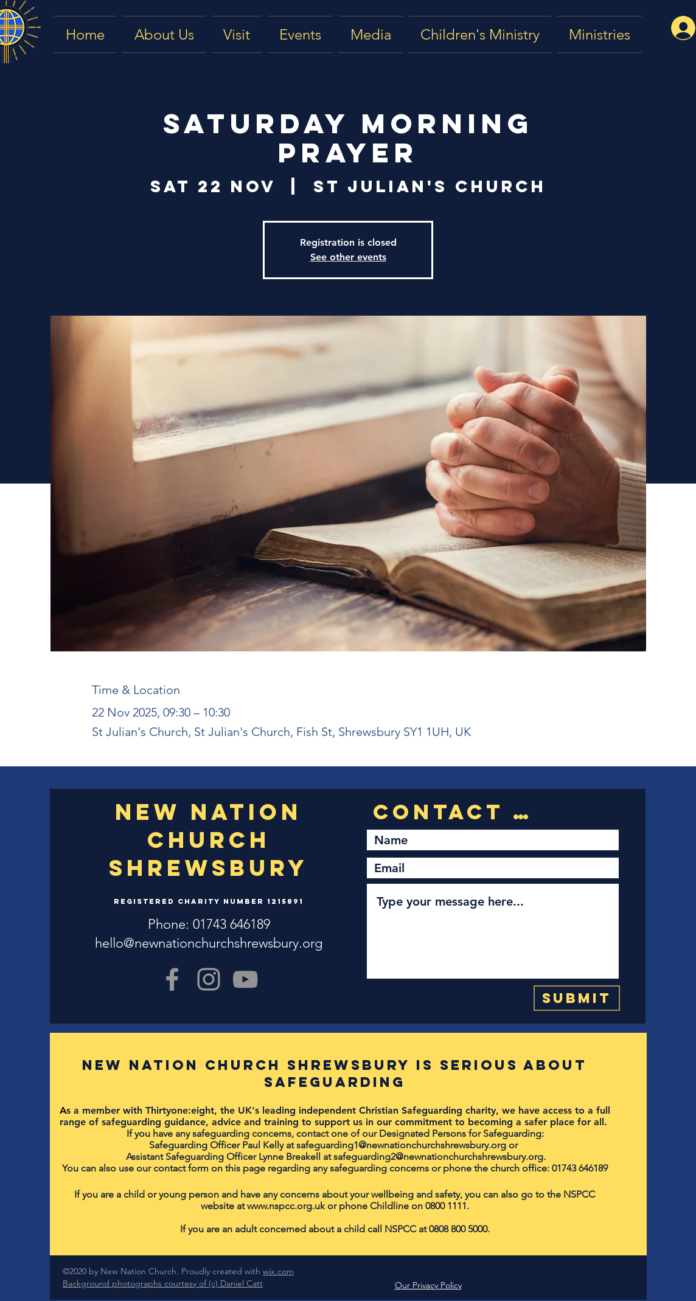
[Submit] (577, 998)
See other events (348, 257)
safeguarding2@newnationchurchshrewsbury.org (438, 1156)
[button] (371, 34)
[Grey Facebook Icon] (172, 979)
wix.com (278, 1271)
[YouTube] (245, 979)
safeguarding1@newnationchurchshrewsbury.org (401, 1145)
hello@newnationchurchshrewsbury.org (208, 943)
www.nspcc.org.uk (286, 1206)
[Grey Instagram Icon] (208, 979)
